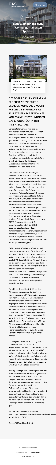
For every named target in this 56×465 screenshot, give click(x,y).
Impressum (35, 452)
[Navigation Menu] (40, 5)
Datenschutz (21, 452)
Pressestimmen (28, 17)
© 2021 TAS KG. (28, 456)
